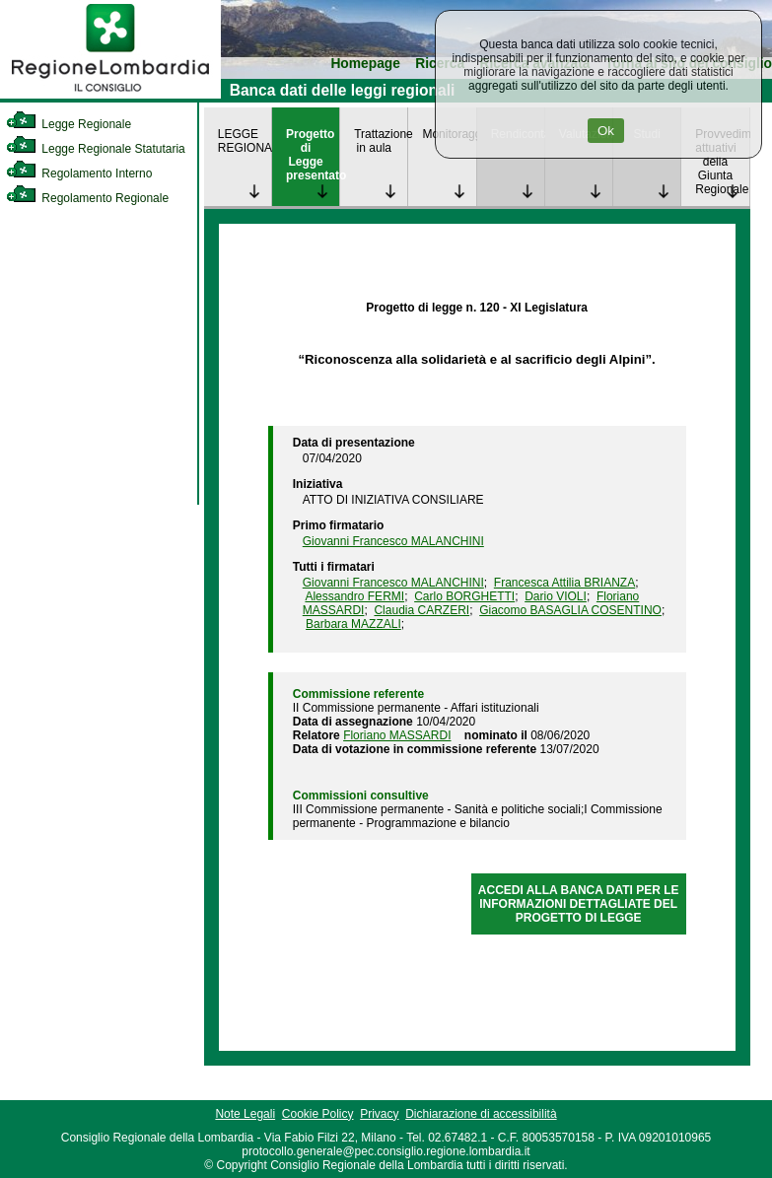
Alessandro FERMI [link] (354, 596)
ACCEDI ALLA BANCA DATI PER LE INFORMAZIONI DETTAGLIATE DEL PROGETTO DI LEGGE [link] (578, 904)
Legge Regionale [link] (68, 124)
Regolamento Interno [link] (79, 173)
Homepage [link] (365, 63)
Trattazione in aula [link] (380, 141)
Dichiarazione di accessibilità (480, 1114)
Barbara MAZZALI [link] (353, 624)
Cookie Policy (318, 1114)
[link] (110, 95)
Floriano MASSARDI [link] (397, 735)
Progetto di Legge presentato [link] (312, 154)
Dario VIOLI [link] (556, 596)
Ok (605, 130)
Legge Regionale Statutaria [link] (95, 149)
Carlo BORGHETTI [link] (464, 596)
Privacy (379, 1114)
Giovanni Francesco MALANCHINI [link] (393, 541)
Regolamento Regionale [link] (87, 198)
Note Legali (245, 1114)
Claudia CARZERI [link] (421, 610)
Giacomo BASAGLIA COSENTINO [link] (570, 610)
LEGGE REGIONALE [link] (244, 141)
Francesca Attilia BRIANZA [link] (564, 582)
